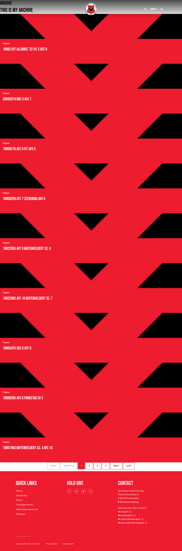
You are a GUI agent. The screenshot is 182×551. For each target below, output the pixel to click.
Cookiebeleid (68, 544)
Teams (19, 500)
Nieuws (19, 490)
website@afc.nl (127, 515)
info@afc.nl (125, 511)
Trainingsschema (24, 504)
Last (128, 465)
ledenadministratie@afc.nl (132, 522)
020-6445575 (139, 507)
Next (116, 465)
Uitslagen (20, 513)
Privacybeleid (51, 544)
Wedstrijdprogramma (27, 509)
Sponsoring (21, 495)
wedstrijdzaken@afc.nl (130, 519)
